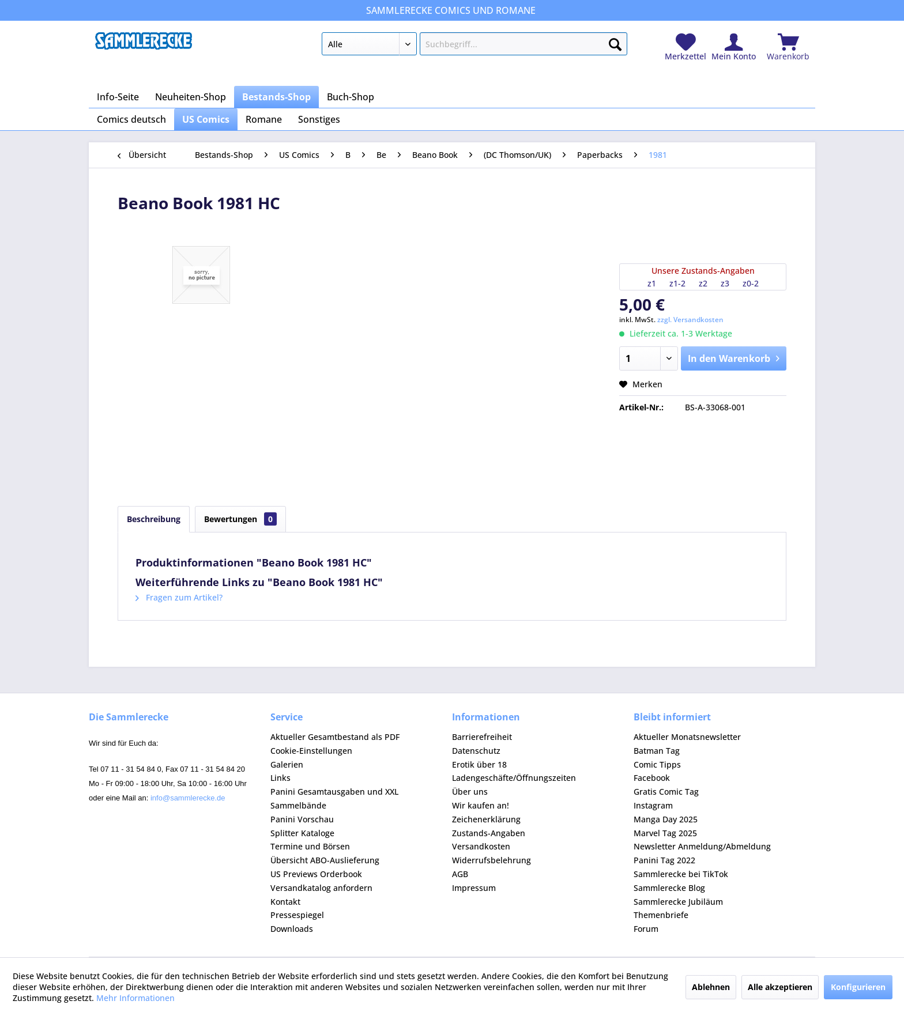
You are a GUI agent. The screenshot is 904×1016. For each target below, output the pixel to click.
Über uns (470, 791)
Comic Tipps (657, 764)
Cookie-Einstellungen (311, 750)
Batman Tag (657, 750)
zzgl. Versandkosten (690, 319)
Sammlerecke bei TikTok (681, 873)
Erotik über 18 (479, 764)
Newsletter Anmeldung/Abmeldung (702, 846)
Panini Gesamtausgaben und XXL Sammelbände (334, 798)
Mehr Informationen (135, 997)
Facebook (652, 777)
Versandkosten (481, 846)
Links (280, 777)
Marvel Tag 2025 (665, 833)
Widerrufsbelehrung (491, 860)
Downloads (291, 928)
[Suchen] (615, 42)
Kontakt (285, 901)
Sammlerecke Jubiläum (678, 901)
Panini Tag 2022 (664, 860)
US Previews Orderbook (316, 873)
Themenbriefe (661, 914)
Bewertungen (240, 519)
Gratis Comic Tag (666, 791)
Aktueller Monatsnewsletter (687, 736)
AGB (460, 873)
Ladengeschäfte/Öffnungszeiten (514, 777)
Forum (646, 928)
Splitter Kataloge (302, 833)
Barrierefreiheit (482, 736)
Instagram (653, 805)
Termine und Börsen (310, 846)
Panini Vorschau (302, 819)
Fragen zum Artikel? (179, 597)
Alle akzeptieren (780, 986)
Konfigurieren (858, 986)
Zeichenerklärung (486, 819)
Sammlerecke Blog (669, 887)
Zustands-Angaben (488, 833)
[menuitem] (474, 46)
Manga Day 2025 (666, 819)
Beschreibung (153, 518)
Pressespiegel (297, 914)
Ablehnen (711, 986)
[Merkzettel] (685, 47)
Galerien (286, 764)
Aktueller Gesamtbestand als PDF (335, 736)
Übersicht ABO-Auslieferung (324, 860)
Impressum (474, 887)
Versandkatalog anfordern (321, 887)
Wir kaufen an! (480, 805)
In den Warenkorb (733, 357)
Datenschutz (476, 750)
